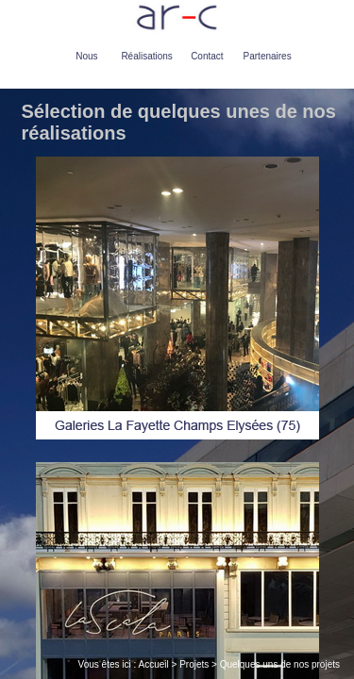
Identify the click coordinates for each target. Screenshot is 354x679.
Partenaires (268, 56)
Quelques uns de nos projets (280, 664)
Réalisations (146, 56)
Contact (207, 56)
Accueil (154, 664)
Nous (86, 56)
